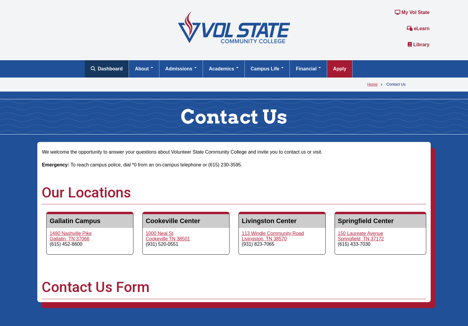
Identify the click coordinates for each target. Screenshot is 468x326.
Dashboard (107, 68)
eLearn (418, 28)
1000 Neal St (159, 233)
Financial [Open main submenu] (308, 68)
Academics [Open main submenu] (223, 68)
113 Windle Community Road (273, 233)
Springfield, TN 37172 (361, 238)
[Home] (234, 27)
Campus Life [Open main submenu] (267, 68)
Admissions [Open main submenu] (181, 68)
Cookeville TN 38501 (168, 238)
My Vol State (412, 12)
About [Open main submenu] (144, 68)
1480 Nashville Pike (71, 233)
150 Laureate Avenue (360, 233)
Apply (339, 68)
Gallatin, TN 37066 (69, 238)
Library (418, 44)
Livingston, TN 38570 (264, 238)
